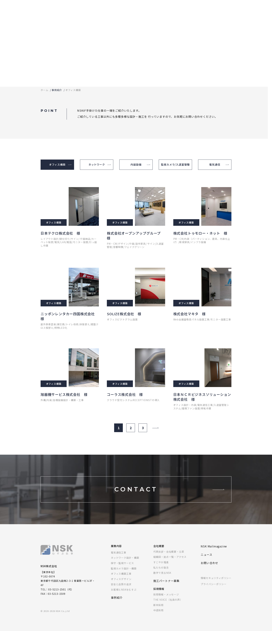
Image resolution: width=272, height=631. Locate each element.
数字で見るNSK (162, 572)
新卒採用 (158, 605)
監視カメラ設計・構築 (124, 568)
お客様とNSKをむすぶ (124, 589)
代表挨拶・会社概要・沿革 (168, 551)
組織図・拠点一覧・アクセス (169, 557)
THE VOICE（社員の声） (167, 599)
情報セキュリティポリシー (216, 578)
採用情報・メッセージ (166, 594)
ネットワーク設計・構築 (125, 557)
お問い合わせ (209, 563)
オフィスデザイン (121, 579)
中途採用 (158, 610)
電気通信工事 (118, 552)
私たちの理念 (161, 567)
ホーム (44, 90)
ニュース (206, 554)
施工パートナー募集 (166, 581)
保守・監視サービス (122, 563)
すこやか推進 (161, 562)
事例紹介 (57, 90)
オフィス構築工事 (121, 573)
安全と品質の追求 (121, 584)
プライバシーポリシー (213, 584)
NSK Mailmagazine (214, 546)
